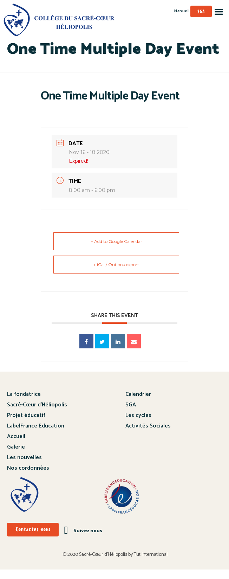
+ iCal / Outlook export (116, 274)
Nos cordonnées (28, 477)
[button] (218, 11)
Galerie (16, 456)
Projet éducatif (26, 425)
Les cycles (138, 425)
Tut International (151, 564)
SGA (130, 414)
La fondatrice (24, 403)
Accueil (16, 446)
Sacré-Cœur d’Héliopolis (37, 414)
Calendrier (138, 403)
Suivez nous (87, 540)
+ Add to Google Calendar (116, 250)
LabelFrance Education (35, 435)
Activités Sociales (148, 435)
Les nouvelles (24, 467)
